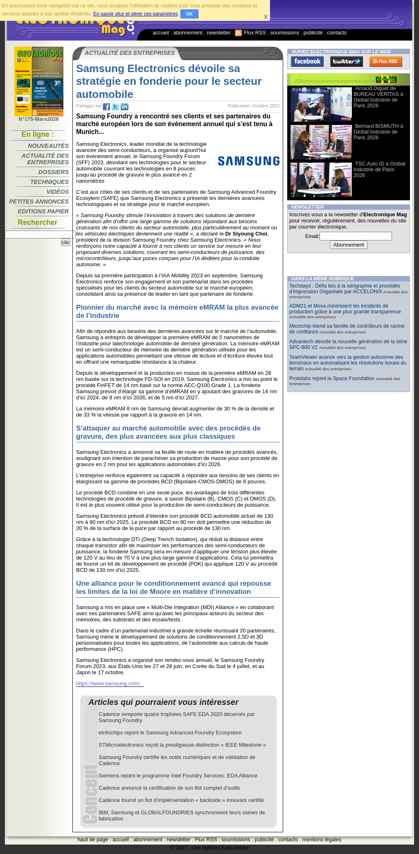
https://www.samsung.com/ (108, 683)
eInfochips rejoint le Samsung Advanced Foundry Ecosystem (170, 732)
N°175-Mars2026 (38, 116)
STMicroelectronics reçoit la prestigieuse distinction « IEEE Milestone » (182, 745)
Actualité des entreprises (45, 158)
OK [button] (189, 13)
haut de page (93, 839)
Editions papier (43, 211)
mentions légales (321, 839)
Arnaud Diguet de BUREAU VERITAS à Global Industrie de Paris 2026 (378, 97)
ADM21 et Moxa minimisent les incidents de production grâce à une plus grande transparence (345, 309)
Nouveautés (48, 146)
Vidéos (58, 191)
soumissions (284, 32)
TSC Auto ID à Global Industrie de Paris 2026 (379, 169)
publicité (313, 32)
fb (106, 107)
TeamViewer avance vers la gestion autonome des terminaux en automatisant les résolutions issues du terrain (347, 363)
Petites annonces (39, 201)
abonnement (188, 32)
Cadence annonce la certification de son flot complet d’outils (169, 788)
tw (115, 107)
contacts (337, 32)
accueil (161, 32)
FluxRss (385, 61)
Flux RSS (250, 32)
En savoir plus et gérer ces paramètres (135, 14)
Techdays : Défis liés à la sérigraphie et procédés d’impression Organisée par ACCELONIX (344, 288)
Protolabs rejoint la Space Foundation (332, 378)
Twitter (346, 61)
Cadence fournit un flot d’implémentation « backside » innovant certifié (181, 800)
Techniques (49, 182)
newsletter (218, 32)
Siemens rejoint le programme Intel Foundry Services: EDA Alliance (178, 775)
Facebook (307, 61)
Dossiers (53, 172)
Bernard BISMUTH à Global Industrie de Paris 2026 (378, 131)
